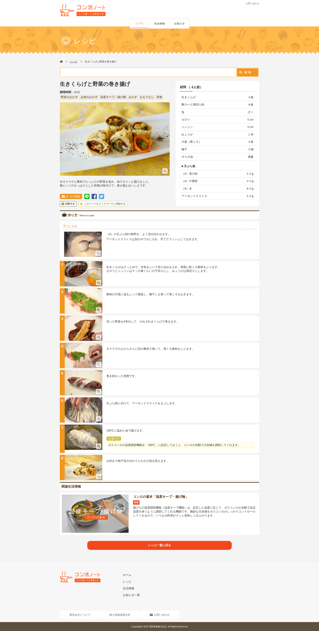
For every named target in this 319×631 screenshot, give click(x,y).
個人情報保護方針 (119, 614)
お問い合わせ (252, 3)
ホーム (127, 575)
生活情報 (160, 23)
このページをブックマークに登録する (102, 203)
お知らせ (180, 23)
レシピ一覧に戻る (159, 545)
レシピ (139, 23)
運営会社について (80, 614)
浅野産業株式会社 (158, 626)
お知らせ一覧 (131, 595)
